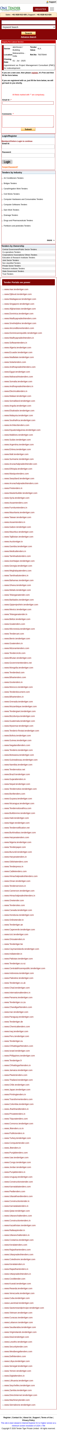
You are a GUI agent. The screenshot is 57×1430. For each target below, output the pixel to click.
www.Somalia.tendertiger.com (18, 381)
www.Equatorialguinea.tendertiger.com (22, 430)
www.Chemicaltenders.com (17, 1026)
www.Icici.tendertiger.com (16, 934)
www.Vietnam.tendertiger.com (18, 1312)
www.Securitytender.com (16, 1346)
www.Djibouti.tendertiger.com (18, 294)
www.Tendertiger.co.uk (15, 983)
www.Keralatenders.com (15, 1245)
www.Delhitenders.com (15, 1356)
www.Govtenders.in (13, 682)
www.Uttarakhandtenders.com (18, 1196)
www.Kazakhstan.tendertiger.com (20, 1225)
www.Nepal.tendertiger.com (17, 784)
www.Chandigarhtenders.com (18, 1007)
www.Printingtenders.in (15, 1094)
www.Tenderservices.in (15, 886)
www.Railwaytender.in (14, 1230)
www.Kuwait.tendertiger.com (17, 1283)
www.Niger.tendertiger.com (17, 823)
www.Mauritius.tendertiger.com (18, 532)
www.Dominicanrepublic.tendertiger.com (23, 333)
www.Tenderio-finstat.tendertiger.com (21, 730)
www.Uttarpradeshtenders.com (18, 1254)
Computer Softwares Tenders (15, 205)
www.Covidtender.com (14, 1279)
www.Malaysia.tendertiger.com (18, 415)
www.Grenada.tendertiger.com (18, 701)
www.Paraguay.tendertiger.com (19, 1017)
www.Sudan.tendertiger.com (17, 439)
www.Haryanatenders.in (15, 857)
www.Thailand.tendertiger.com (18, 1080)
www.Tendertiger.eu (13, 1041)
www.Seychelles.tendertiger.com (19, 1385)
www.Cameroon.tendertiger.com (19, 891)
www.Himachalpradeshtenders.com (20, 876)
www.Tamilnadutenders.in (16, 575)
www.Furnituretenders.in (15, 507)
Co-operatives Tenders (11, 252)
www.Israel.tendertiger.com (17, 1051)
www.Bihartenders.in (14, 697)
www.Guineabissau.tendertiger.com (20, 760)
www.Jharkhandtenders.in (16, 1109)
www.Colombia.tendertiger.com (19, 1104)
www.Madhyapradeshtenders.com (20, 318)
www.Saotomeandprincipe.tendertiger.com (24, 1308)
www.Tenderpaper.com (15, 847)
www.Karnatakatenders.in (16, 1206)
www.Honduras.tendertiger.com (19, 915)
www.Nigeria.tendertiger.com (17, 842)
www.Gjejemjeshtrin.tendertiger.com (21, 604)
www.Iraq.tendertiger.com (16, 1031)
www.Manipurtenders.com (16, 473)
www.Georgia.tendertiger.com (18, 566)
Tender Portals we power (17, 282)
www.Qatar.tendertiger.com (17, 1211)
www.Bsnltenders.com (14, 794)
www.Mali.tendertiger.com (16, 454)
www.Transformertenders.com (18, 1099)
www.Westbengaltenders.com (18, 1351)
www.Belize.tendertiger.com (17, 619)
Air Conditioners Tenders (13, 178)
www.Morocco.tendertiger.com (18, 687)
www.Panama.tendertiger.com (18, 997)
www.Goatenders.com (14, 624)
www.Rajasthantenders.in (16, 1269)
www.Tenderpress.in (13, 866)
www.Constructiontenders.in (17, 1220)
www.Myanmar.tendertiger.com (18, 726)
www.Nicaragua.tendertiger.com (19, 803)
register (34, 73)
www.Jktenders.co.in (14, 1128)
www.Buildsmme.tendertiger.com (19, 813)
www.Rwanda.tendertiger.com (18, 1288)
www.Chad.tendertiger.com (17, 988)
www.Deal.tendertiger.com (16, 1337)
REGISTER (40, 9)
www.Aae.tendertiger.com (16, 289)
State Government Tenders (13, 271)
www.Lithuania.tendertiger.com (18, 1380)
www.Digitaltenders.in (14, 1376)
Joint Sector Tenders (10, 260)
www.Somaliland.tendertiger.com (19, 401)
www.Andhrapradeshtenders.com (20, 367)
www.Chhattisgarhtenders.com (18, 1046)
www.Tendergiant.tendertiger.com (20, 711)
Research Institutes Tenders (13, 269)
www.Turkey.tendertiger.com (17, 1138)
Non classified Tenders (11, 263)
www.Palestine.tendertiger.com (18, 978)
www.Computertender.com (16, 1143)
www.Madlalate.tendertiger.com (19, 357)
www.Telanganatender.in (15, 614)
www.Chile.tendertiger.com (16, 1085)
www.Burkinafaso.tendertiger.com (20, 832)
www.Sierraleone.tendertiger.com (19, 1405)
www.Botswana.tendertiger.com (19, 755)
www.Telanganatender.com (17, 595)
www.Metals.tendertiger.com (17, 590)
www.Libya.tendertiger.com (17, 1361)
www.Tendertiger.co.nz (15, 963)
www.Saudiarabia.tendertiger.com (20, 1327)
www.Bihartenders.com (15, 677)
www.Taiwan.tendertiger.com (17, 517)
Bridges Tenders (10, 183)
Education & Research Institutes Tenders (18, 258)
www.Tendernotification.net (17, 827)
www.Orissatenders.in (14, 939)
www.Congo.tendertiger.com (17, 1162)
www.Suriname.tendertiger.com (19, 459)
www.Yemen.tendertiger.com (17, 1371)
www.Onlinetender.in (14, 920)
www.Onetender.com (14, 900)
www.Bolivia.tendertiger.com (17, 735)
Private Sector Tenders (11, 266)
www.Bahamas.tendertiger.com (19, 580)
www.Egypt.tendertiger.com (17, 372)
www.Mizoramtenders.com (16, 648)
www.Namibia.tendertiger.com (18, 764)
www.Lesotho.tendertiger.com (18, 1342)
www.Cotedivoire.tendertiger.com (19, 1259)
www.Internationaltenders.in (17, 992)
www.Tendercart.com (14, 633)
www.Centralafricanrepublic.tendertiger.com (24, 968)
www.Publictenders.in (14, 1133)
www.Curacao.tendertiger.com (18, 1317)
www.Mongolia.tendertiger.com (18, 667)
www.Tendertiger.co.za (15, 1002)
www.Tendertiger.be (13, 944)
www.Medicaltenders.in (15, 551)
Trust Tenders (7, 274)
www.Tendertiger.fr (13, 1060)
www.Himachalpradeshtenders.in (19, 895)
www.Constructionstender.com (18, 1182)
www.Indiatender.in (13, 954)
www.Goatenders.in (13, 643)
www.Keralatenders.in (14, 1264)
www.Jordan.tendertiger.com (17, 1167)
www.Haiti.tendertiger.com (16, 818)
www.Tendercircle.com (14, 653)
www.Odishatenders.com (16, 861)
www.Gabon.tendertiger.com (17, 527)
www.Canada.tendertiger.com (18, 910)
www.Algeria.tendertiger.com (17, 347)
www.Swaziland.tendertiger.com (19, 478)
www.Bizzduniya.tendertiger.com (19, 716)
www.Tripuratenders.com (16, 1118)
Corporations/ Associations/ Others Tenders (19, 255)
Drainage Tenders (11, 215)
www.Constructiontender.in (16, 1201)
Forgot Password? (10, 167)
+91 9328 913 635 (19, 15)
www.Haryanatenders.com (16, 837)
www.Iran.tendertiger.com (16, 1012)
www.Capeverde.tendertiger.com (19, 929)
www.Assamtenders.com (16, 503)
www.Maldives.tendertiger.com (18, 435)
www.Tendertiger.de (13, 1021)
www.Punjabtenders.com (16, 1152)
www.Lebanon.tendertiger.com (18, 1322)
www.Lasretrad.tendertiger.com (19, 1303)
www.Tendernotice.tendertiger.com (20, 789)
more (49, 240)
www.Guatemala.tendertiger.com (19, 721)
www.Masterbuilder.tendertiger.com (20, 493)
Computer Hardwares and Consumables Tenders (23, 199)
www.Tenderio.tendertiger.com (18, 750)
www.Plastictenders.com (15, 1075)
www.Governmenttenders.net (18, 663)
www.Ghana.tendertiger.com (17, 585)
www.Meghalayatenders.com (17, 570)
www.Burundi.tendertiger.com (18, 852)
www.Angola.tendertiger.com (17, 406)
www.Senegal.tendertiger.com (18, 1366)
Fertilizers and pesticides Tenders (17, 226)
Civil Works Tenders (12, 194)
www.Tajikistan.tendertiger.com (18, 536)
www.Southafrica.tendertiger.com (19, 420)
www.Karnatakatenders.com (17, 1186)
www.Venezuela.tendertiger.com (19, 1293)
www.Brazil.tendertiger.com (17, 774)
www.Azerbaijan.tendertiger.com (19, 561)
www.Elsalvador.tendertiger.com (19, 410)
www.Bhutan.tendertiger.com (17, 658)
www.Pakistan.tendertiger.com (18, 958)
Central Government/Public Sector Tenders (19, 249)
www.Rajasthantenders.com (17, 1249)
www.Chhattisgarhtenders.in (17, 1065)
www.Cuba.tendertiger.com (17, 1298)
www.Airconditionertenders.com (19, 328)
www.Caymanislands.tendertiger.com (21, 949)
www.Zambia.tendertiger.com (18, 1390)
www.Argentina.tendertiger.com (19, 444)
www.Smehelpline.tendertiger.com (20, 323)
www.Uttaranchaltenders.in (17, 1235)
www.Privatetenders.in (14, 1114)
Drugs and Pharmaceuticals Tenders (18, 220)
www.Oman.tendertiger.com (17, 881)
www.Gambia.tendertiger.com (18, 546)
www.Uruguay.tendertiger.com (18, 1177)
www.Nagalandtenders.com (17, 745)
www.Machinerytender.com (17, 1400)
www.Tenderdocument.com (17, 692)
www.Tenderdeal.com (14, 672)
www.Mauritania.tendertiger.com (19, 512)
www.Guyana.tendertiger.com (18, 798)
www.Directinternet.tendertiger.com (20, 1395)
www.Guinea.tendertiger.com (17, 740)
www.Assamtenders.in (14, 522)
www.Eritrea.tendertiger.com (17, 449)
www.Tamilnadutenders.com (17, 556)
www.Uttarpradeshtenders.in (17, 1274)
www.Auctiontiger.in (13, 541)
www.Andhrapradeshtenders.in (18, 386)
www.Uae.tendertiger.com (16, 1157)
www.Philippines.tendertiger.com (19, 1055)
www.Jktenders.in (12, 1148)
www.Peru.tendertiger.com (16, 1036)
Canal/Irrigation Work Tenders (16, 189)
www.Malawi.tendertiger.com (17, 396)
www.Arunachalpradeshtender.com (20, 464)
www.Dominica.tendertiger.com (18, 313)
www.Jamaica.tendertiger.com (18, 1070)
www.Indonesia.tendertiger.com (19, 973)
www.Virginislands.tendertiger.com (20, 1332)
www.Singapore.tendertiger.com (19, 304)
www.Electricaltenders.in (15, 391)
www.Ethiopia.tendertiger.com (18, 469)
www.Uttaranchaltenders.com (18, 1215)
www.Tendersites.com (14, 905)
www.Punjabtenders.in (14, 1172)
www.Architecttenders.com (16, 425)
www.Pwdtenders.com (14, 1191)
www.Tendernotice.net (14, 769)
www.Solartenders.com (15, 362)
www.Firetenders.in (13, 488)
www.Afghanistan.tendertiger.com (20, 309)
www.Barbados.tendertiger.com (19, 600)
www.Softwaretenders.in (15, 342)
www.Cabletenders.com (15, 871)
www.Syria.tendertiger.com (16, 498)
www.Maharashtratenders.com (18, 376)
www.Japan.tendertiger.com (17, 1089)
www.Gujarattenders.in (15, 779)
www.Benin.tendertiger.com (17, 638)
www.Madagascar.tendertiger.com (20, 299)
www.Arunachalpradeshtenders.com (21, 483)
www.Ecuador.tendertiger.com (18, 352)
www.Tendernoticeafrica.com (17, 808)
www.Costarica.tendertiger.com (19, 1240)
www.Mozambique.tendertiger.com (20, 706)
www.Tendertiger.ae (13, 924)
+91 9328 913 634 (44, 15)
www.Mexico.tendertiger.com (17, 609)
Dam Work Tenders (11, 210)
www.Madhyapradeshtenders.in (19, 338)
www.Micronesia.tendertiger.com (19, 629)
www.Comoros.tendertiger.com (18, 1123)
